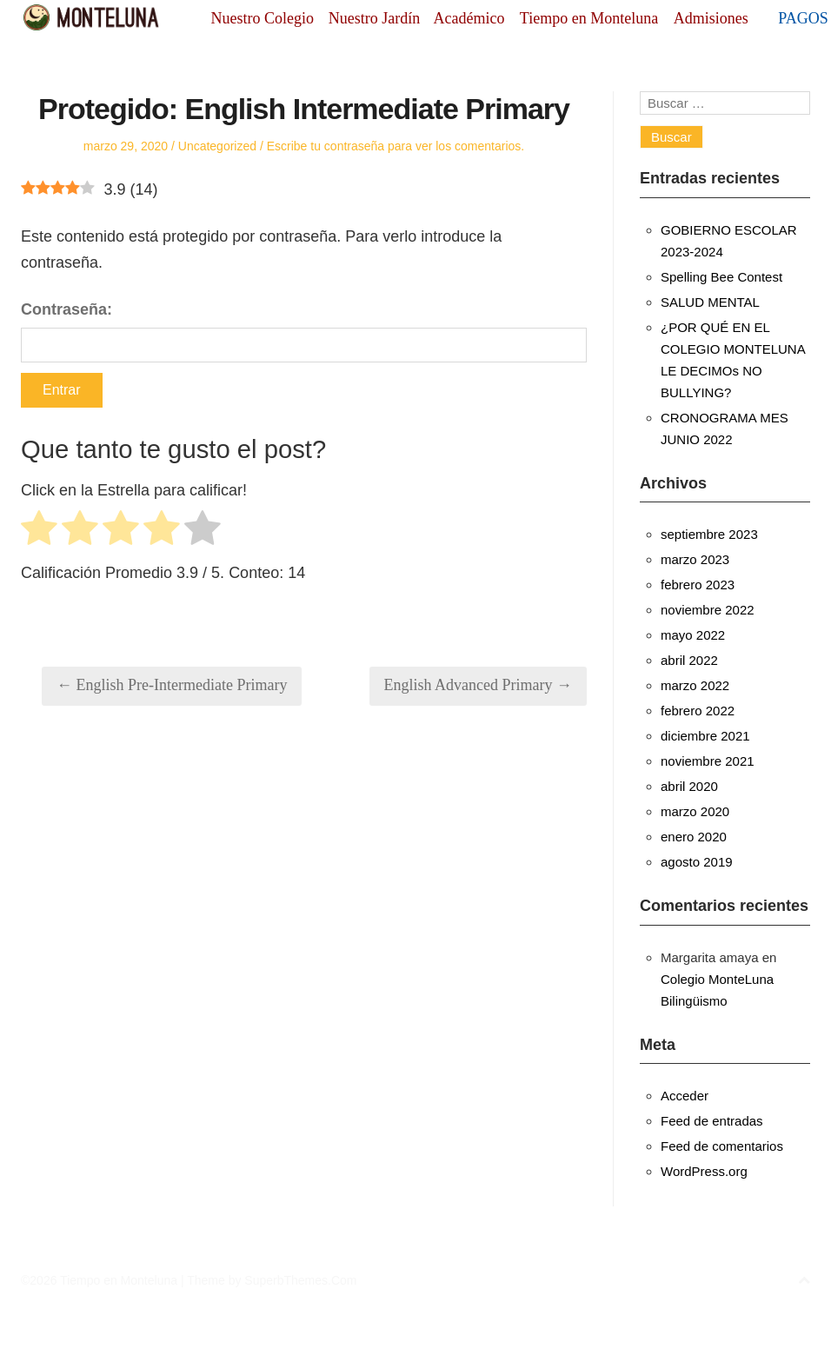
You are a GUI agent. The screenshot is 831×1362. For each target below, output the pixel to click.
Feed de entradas (712, 1120)
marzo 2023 (695, 559)
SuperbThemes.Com (300, 1280)
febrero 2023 (698, 584)
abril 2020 (689, 786)
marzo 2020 (695, 811)
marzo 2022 (695, 685)
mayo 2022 (693, 635)
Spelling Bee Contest (721, 276)
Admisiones (711, 18)
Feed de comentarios (722, 1146)
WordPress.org (704, 1171)
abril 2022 (689, 660)
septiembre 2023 (709, 534)
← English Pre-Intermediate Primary (172, 685)
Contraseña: (304, 331)
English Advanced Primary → (478, 685)
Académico (469, 18)
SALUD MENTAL (710, 302)
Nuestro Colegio (263, 18)
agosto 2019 (697, 861)
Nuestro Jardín (374, 18)
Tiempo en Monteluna (589, 18)
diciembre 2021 (705, 735)
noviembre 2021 (708, 761)
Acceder (684, 1095)
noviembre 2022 (708, 609)
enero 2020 (694, 836)
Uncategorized (217, 146)
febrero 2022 (698, 710)
